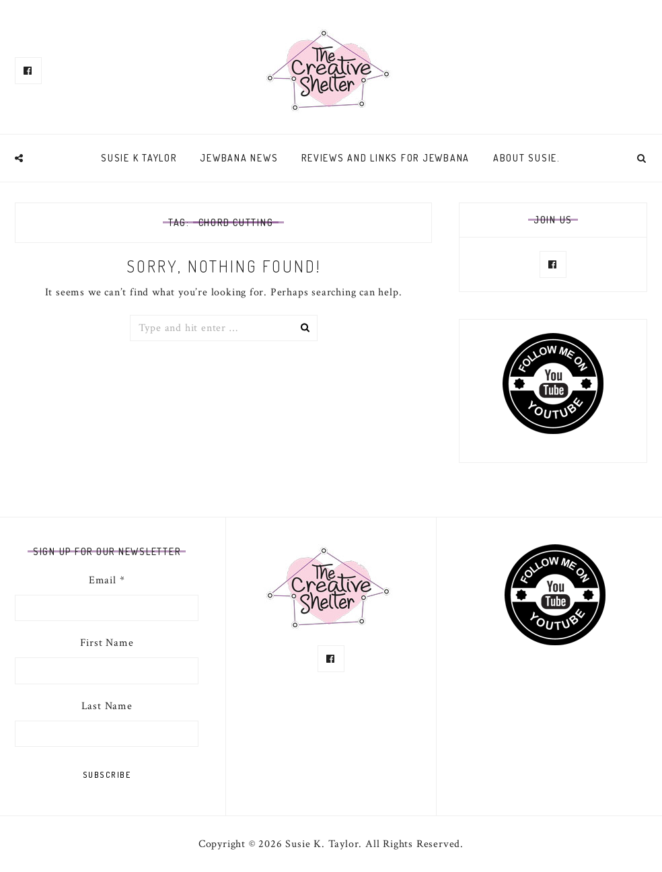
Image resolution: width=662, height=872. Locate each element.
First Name (107, 643)
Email (107, 580)
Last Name (107, 706)
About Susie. (526, 158)
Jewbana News (239, 158)
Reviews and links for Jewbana (385, 158)
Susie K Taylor (139, 158)
